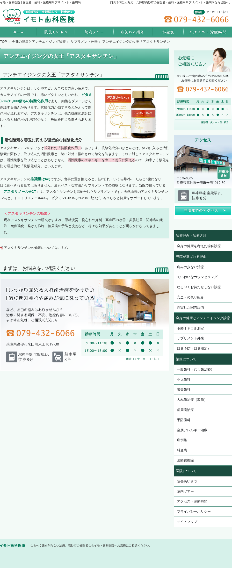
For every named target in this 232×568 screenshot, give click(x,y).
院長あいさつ (187, 481)
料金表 (182, 450)
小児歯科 (183, 379)
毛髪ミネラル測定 (190, 328)
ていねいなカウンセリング (197, 277)
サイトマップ (187, 522)
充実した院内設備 (190, 307)
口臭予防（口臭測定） (194, 348)
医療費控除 (185, 460)
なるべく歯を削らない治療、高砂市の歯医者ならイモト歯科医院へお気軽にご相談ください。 (91, 545)
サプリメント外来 (190, 338)
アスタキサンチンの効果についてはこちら (36, 248)
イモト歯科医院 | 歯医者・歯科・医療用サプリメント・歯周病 (40, 2)
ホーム (18, 32)
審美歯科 (183, 389)
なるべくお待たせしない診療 (199, 287)
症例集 (182, 440)
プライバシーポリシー (194, 511)
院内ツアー (185, 491)
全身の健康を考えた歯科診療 (199, 246)
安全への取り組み (190, 297)
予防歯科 (183, 420)
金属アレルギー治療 (192, 430)
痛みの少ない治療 (190, 267)
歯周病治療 (185, 410)
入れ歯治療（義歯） (192, 400)
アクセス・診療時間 (192, 501)
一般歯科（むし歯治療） (195, 369)
